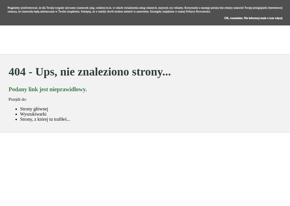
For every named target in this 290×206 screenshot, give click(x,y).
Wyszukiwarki (33, 114)
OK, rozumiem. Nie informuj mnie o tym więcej (253, 17)
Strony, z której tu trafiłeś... (45, 119)
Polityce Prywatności (198, 11)
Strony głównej (34, 108)
